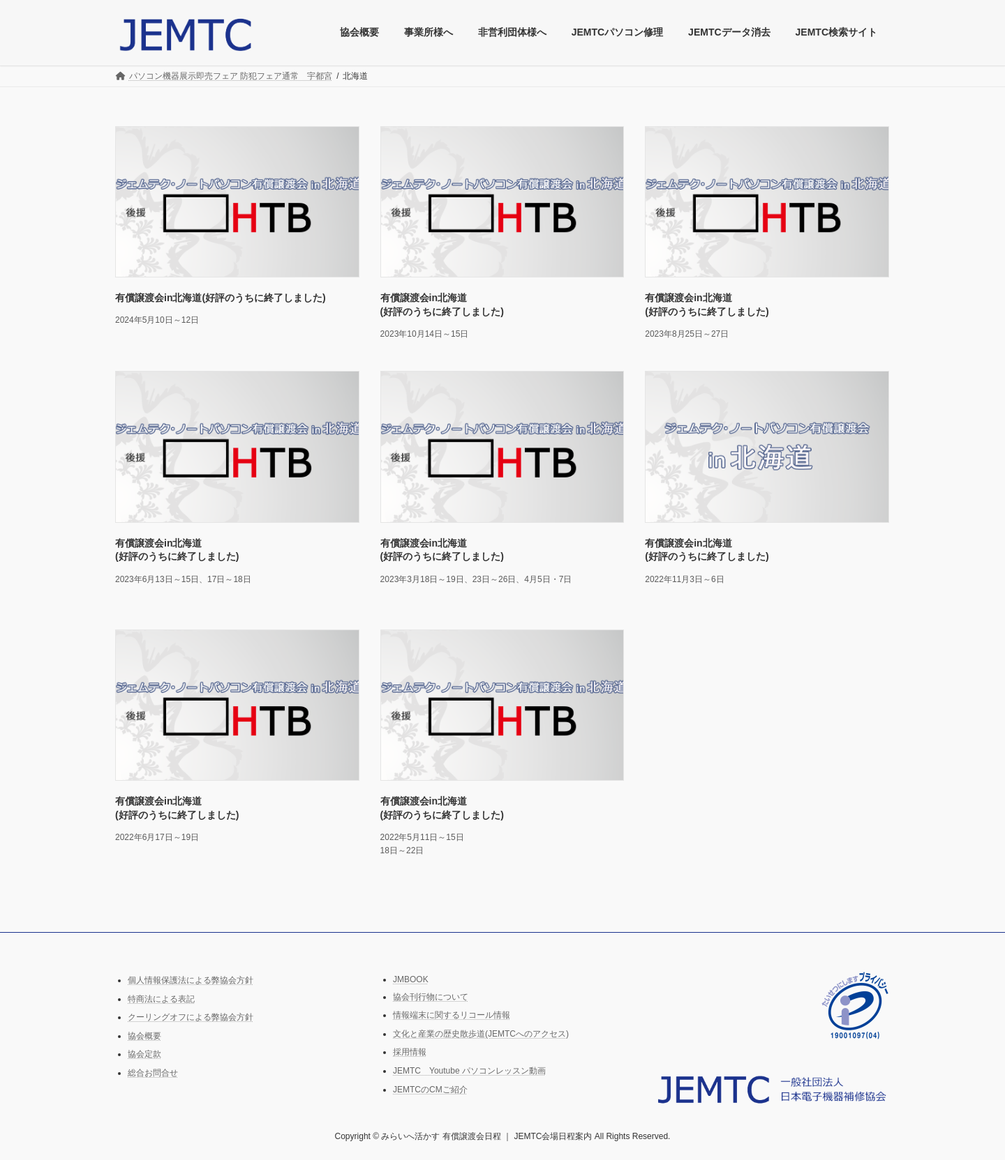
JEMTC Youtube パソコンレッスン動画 (469, 1071)
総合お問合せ (153, 1073)
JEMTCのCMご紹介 (430, 1089)
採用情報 (409, 1053)
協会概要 (144, 1036)
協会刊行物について (430, 997)
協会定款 (144, 1055)
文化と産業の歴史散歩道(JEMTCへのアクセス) (481, 1034)
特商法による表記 (161, 999)
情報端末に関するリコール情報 (451, 1016)
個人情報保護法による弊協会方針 (190, 980)
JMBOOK (411, 979)
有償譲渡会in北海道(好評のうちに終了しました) (220, 297)
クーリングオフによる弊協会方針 (190, 1018)
